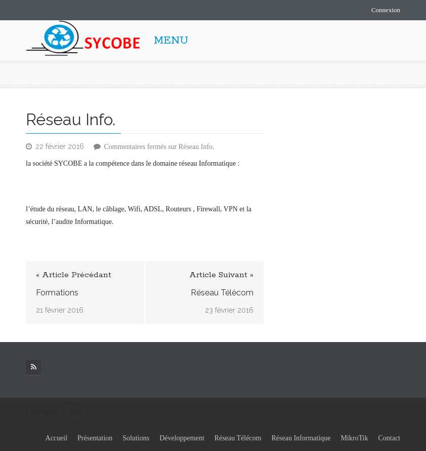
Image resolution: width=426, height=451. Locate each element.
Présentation (94, 438)
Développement (181, 438)
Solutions (135, 438)
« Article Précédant (73, 275)
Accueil (57, 438)
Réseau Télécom (222, 292)
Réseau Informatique (300, 438)
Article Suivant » (221, 275)
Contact (389, 438)
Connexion (385, 10)
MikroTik (354, 438)
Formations (57, 292)
